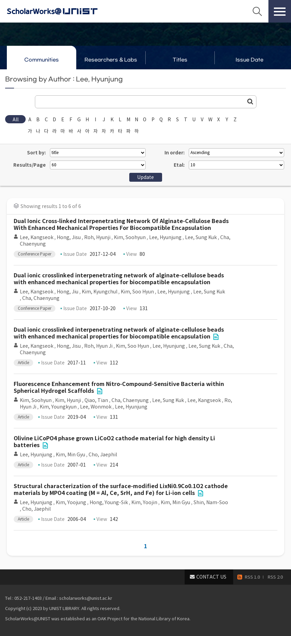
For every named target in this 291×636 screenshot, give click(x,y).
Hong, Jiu (67, 292)
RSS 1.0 (252, 577)
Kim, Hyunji (68, 400)
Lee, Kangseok (36, 237)
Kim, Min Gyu (70, 455)
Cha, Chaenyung (40, 298)
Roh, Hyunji (97, 237)
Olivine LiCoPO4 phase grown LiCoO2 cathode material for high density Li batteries (114, 442)
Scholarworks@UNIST (63, 11)
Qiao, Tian (96, 400)
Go (250, 101)
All (15, 119)
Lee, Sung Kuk (201, 237)
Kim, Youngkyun (58, 407)
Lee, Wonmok (95, 407)
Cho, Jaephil (103, 455)
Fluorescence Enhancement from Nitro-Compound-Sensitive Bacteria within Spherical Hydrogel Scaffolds (119, 388)
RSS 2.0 (275, 577)
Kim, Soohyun (130, 237)
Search (257, 11)
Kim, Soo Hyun (137, 292)
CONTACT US (211, 577)
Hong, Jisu (69, 237)
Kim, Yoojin (144, 502)
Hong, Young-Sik (109, 502)
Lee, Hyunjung (165, 237)
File (216, 337)
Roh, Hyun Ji (98, 346)
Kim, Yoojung (71, 502)
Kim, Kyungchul (99, 292)
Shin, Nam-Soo (211, 502)
